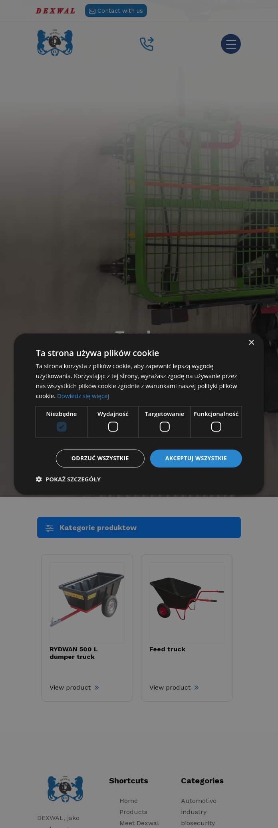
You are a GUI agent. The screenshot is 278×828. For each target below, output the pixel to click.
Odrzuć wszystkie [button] (100, 458)
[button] (68, 479)
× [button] (251, 343)
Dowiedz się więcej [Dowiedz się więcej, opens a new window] (83, 396)
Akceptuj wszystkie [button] (196, 458)
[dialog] (139, 414)
